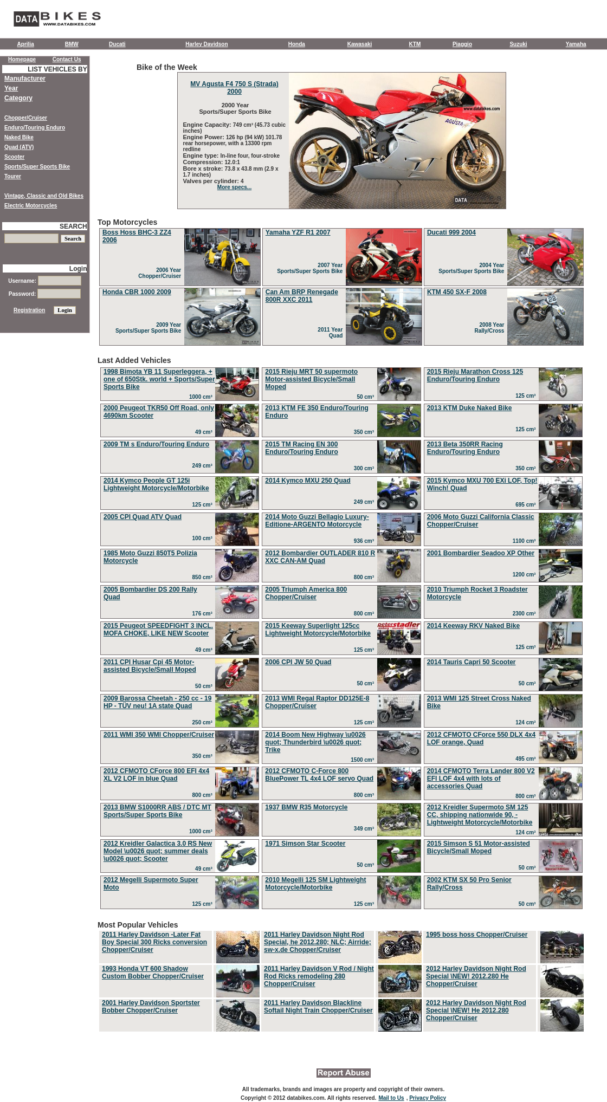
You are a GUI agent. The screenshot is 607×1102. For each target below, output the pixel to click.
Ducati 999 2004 (451, 232)
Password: (45, 294)
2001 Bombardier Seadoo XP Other (481, 553)
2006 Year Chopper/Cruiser (161, 273)
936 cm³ (365, 541)
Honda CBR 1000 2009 (136, 292)
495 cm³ (527, 759)
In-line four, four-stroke (250, 156)
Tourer (12, 176)
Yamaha (576, 44)
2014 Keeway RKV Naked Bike (473, 626)
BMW (72, 44)
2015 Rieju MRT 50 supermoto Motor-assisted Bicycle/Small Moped (311, 379)
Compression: (204, 162)
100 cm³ (204, 538)
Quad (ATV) (19, 147)
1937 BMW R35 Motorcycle (306, 807)
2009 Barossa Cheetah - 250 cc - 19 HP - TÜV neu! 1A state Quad (157, 702)
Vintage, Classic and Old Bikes (43, 196)
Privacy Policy (427, 1098)
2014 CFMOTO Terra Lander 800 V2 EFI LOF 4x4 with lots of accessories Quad (481, 778)
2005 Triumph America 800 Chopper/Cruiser (306, 593)
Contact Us (67, 59)
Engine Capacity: (208, 124)
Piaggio (462, 44)
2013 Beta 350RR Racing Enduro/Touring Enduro (465, 448)
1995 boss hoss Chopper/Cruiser (476, 934)
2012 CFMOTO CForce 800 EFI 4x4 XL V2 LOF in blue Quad (156, 774)
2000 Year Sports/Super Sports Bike (234, 108)
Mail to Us (391, 1098)
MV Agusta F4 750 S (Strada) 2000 (234, 87)
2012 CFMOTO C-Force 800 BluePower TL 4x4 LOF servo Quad (319, 774)
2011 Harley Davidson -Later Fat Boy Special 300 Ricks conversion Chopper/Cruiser (154, 942)
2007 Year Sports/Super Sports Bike (311, 268)
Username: (44, 281)
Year (11, 88)
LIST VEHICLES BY (57, 69)
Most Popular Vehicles (341, 977)
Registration (29, 310)
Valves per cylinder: (212, 181)
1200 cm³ (526, 575)
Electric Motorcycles (30, 206)
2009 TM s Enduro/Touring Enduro (156, 444)
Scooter (14, 157)
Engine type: (202, 155)
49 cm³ (205, 432)
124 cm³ (527, 722)
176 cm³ (204, 614)
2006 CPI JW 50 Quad (298, 662)
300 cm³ (365, 468)
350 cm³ (365, 432)
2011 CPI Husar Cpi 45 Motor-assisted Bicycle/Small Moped (150, 665)
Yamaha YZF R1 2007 (298, 232)
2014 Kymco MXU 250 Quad (307, 480)
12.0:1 (232, 162)
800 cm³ (365, 577)
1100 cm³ (526, 541)
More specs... (234, 187)
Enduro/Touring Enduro (34, 128)
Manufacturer (25, 78)
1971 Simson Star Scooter (305, 843)
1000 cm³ (202, 397)
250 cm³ (204, 722)
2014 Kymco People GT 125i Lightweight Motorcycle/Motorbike (156, 484)
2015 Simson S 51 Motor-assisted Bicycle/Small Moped (478, 847)
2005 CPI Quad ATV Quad (143, 517)
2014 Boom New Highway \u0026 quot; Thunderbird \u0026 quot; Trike (315, 742)
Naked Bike (19, 137)
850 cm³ (204, 577)
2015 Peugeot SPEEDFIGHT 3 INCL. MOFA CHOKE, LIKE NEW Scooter (158, 629)
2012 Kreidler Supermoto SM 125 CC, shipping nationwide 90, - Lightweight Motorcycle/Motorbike (480, 814)
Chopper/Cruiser (25, 118)
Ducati (117, 44)
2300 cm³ (526, 614)
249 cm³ (204, 466)
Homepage (22, 59)
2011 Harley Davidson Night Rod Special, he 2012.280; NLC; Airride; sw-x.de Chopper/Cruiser (317, 942)
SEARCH (73, 226)
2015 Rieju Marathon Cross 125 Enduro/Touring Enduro (475, 375)
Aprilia (25, 44)
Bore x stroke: (204, 168)
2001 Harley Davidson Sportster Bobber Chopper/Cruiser (151, 1006)
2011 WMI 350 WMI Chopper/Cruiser (159, 734)
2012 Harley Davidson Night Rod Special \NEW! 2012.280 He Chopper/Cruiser (476, 976)
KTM (415, 44)
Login (78, 269)
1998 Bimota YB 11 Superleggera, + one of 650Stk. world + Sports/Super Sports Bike (159, 379)
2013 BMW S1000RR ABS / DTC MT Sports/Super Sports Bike (157, 811)
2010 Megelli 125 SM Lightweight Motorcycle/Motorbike (315, 883)
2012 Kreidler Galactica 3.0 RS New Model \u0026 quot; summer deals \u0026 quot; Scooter (158, 851)
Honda (296, 44)
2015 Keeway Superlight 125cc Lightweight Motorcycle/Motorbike (318, 629)
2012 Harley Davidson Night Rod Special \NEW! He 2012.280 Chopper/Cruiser (476, 1010)
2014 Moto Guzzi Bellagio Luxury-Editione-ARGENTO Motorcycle (317, 520)
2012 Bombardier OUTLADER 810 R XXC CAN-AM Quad (320, 557)
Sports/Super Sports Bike (37, 167)
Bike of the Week (341, 136)
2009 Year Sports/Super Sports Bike (149, 328)
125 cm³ (527, 396)
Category (18, 98)
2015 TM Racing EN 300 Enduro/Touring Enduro (301, 448)
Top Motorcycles (341, 282)
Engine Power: (204, 137)
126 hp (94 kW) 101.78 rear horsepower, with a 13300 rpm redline (232, 143)
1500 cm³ (364, 760)
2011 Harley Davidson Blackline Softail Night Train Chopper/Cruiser (318, 1006)
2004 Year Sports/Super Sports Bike (472, 268)
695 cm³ (527, 505)
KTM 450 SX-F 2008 (457, 292)
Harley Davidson (206, 44)
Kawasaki (359, 44)
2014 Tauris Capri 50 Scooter (471, 662)
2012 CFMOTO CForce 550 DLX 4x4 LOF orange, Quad (481, 738)
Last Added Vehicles (341, 634)
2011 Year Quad (332, 333)
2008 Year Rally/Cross (490, 328)
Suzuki (518, 44)
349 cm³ (365, 829)
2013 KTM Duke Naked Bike (469, 408)
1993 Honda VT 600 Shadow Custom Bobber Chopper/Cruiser (153, 972)
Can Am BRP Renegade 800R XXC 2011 (302, 295)
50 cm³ (367, 397)
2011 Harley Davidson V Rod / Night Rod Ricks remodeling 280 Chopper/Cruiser (319, 976)
